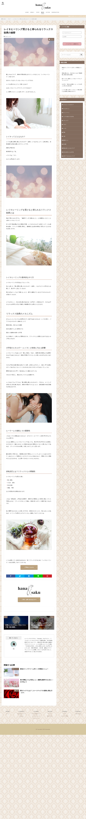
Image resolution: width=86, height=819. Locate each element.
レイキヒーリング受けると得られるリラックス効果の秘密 (25, 19)
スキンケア (65, 120)
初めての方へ (50, 716)
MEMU (32, 12)
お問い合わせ (78, 713)
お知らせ (21, 716)
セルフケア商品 (64, 716)
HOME (27, 12)
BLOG (42, 12)
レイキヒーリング (36, 716)
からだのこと (66, 108)
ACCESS (48, 12)
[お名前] (72, 36)
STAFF (37, 12)
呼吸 (64, 132)
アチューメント (36, 718)
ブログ (9, 19)
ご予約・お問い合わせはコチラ (29, 599)
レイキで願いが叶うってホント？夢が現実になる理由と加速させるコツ (72, 90)
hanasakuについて (21, 713)
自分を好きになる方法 (68, 152)
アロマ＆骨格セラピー (36, 713)
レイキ (9, 36)
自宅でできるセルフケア (69, 156)
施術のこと (65, 140)
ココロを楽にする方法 (68, 116)
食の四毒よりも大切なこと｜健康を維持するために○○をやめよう (36, 681)
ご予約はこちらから (29, 567)
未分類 (64, 144)
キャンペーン (66, 112)
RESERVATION (55, 12)
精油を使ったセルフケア (69, 148)
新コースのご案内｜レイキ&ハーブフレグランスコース (72, 79)
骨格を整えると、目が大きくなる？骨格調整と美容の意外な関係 (72, 73)
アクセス (50, 713)
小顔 (64, 136)
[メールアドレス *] (72, 32)
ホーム (7, 713)
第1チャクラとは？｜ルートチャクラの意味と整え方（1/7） (36, 691)
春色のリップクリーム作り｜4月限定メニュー (34, 669)
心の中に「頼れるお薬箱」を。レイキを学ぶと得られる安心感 (72, 85)
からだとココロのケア (14, 679)
